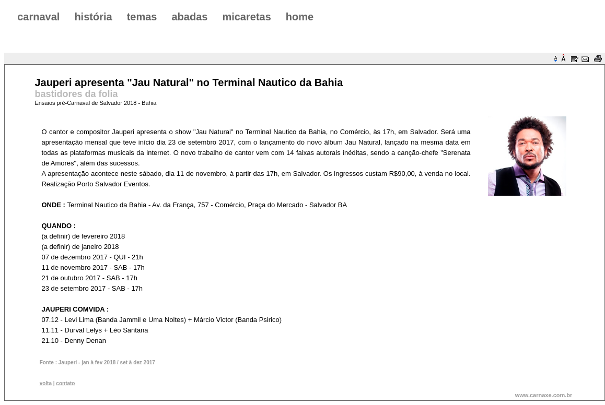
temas (142, 16)
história (93, 16)
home (299, 16)
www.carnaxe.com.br (544, 395)
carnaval (38, 16)
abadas (189, 16)
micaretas (246, 16)
